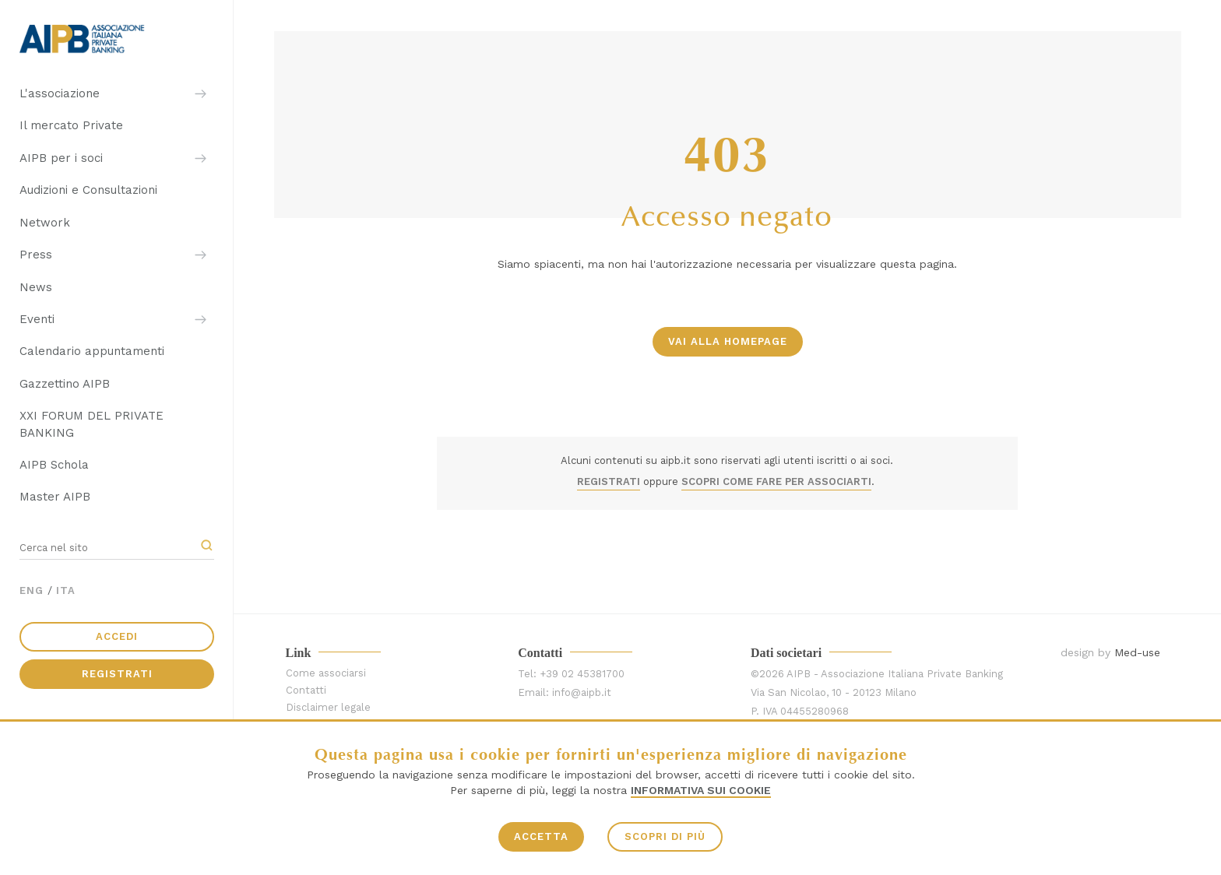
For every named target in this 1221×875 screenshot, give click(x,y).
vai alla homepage (727, 341)
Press (35, 255)
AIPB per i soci (61, 158)
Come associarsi (326, 673)
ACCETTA (541, 836)
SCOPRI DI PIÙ (665, 836)
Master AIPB (54, 497)
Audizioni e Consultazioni (88, 190)
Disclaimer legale (328, 707)
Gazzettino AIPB (64, 384)
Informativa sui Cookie (701, 790)
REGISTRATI (608, 481)
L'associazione (59, 93)
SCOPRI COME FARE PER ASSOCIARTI (776, 481)
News (35, 287)
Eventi (37, 319)
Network (44, 223)
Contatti (306, 690)
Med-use (1137, 652)
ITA (66, 590)
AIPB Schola (54, 465)
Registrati (117, 674)
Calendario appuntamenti (91, 351)
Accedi (117, 636)
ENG (31, 590)
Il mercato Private (71, 125)
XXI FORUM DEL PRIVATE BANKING (91, 424)
